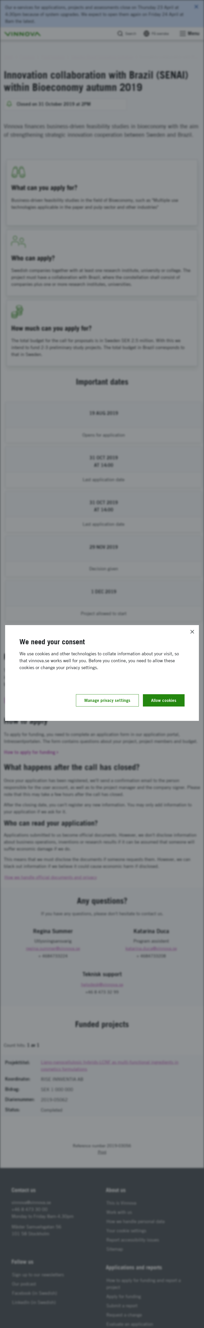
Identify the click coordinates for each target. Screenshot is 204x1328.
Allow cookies (163, 700)
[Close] (192, 632)
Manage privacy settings (107, 700)
